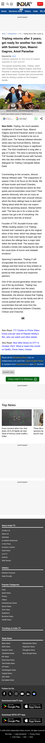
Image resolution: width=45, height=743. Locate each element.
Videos (28, 11)
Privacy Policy (35, 734)
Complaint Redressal (9, 540)
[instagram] (16, 693)
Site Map (8, 734)
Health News (6, 620)
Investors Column (8, 547)
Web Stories (6, 561)
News (3, 34)
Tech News (6, 610)
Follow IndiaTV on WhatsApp (22, 379)
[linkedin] (28, 693)
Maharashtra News (29, 643)
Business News (7, 616)
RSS (31, 737)
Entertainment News (9, 603)
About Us (5, 534)
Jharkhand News (8, 653)
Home (3, 11)
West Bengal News (29, 653)
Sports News (6, 606)
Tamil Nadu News (8, 663)
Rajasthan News (28, 647)
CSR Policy (16, 737)
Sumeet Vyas (8, 372)
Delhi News (6, 647)
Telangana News (28, 650)
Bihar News (6, 643)
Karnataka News (8, 680)
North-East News (8, 660)
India (35, 11)
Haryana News (7, 650)
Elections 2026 (15, 11)
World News (6, 593)
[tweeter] (10, 693)
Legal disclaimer (20, 734)
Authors (5, 557)
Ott (20, 34)
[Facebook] (4, 693)
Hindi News (6, 550)
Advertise (5, 537)
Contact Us (6, 530)
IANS (14, 56)
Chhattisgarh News (9, 670)
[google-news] (34, 693)
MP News (5, 657)
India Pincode (7, 576)
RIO (25, 737)
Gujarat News (7, 673)
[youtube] (22, 693)
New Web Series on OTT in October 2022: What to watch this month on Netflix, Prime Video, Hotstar (21, 346)
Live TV (4, 554)
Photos (4, 596)
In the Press (6, 544)
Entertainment (12, 34)
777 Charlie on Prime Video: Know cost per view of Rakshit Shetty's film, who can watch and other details (21, 333)
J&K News (6, 677)
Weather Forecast (8, 573)
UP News (5, 667)
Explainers (6, 613)
